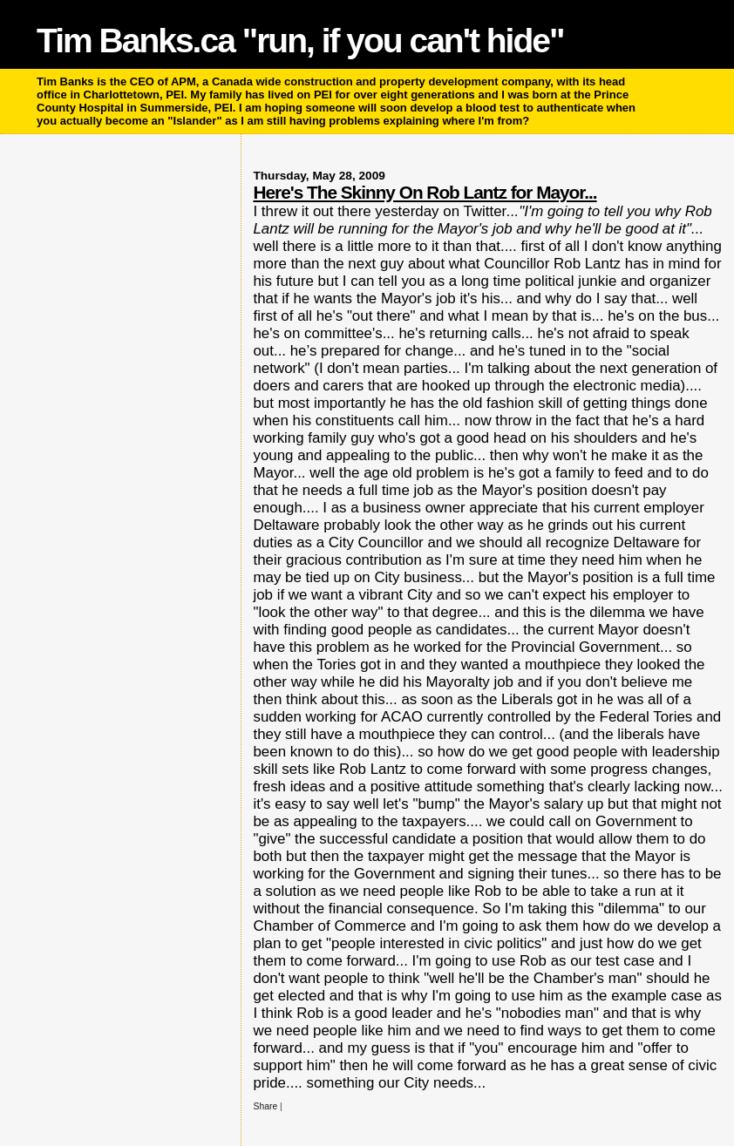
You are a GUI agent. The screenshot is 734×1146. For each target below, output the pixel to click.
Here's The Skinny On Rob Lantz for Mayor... (424, 192)
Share (265, 1106)
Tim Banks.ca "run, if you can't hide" (300, 40)
